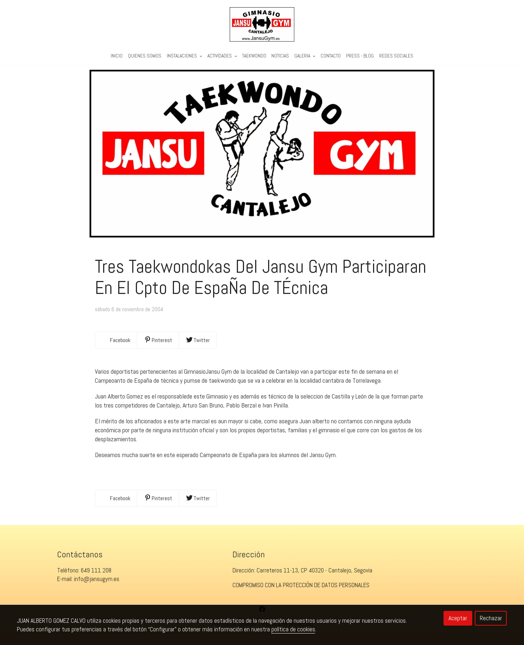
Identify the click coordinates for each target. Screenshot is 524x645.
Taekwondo (254, 56)
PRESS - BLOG (360, 56)
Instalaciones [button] (184, 56)
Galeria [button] (304, 56)
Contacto (331, 56)
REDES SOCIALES (396, 56)
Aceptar (458, 618)
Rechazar (491, 618)
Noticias (280, 56)
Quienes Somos (144, 56)
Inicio (117, 56)
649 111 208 (96, 575)
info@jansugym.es (96, 584)
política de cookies (293, 629)
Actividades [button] (222, 56)
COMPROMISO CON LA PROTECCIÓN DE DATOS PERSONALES (301, 590)
